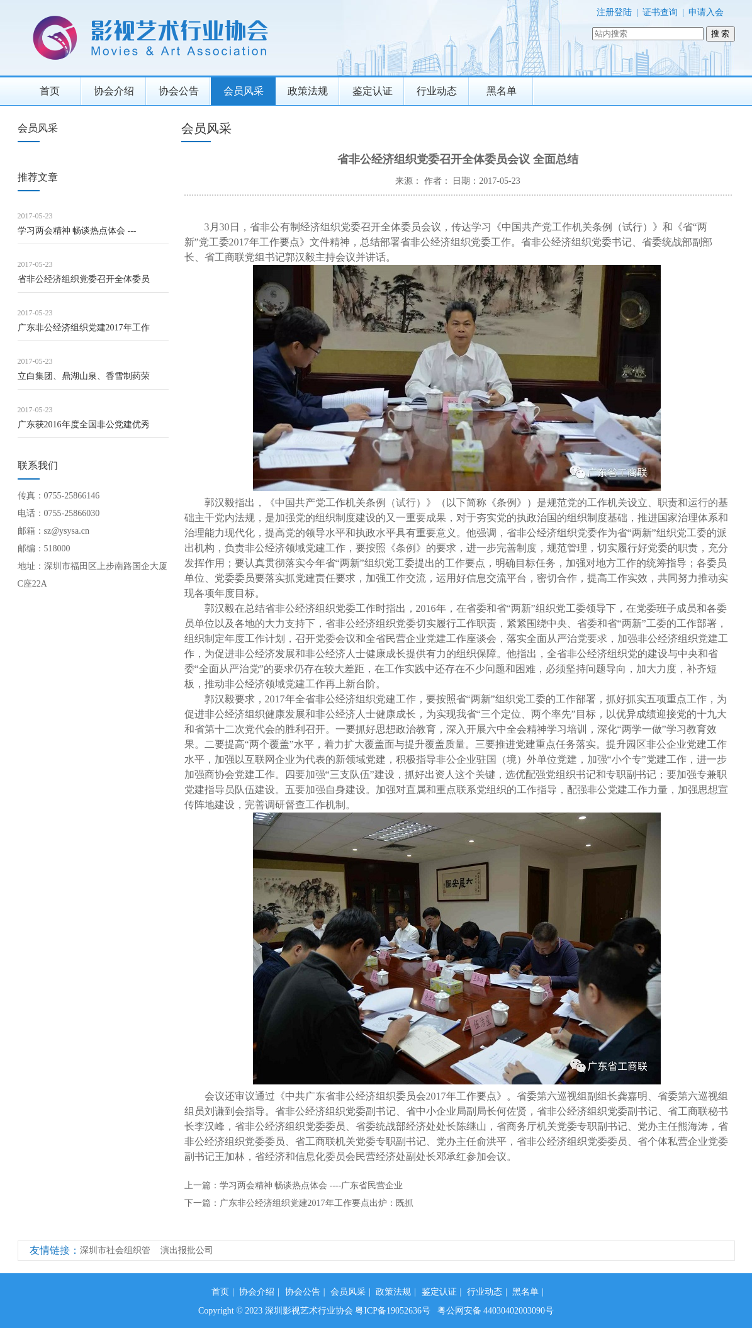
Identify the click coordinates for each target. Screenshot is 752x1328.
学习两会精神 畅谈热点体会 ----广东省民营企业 (311, 1185)
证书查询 (660, 12)
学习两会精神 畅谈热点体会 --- (77, 230)
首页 (50, 91)
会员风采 (243, 91)
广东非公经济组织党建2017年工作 (84, 327)
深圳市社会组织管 (115, 1250)
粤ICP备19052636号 (392, 1310)
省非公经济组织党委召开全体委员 (84, 279)
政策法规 (308, 91)
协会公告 (179, 91)
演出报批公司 (186, 1250)
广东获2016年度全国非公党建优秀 (84, 424)
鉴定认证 (372, 91)
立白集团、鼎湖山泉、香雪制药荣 (84, 376)
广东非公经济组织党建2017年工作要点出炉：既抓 (316, 1203)
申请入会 (706, 12)
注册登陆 (614, 12)
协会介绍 (114, 91)
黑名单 (501, 91)
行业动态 (437, 91)
